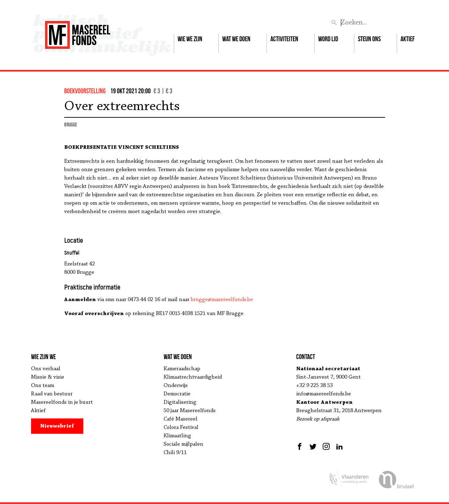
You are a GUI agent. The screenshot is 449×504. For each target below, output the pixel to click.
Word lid (328, 39)
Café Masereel (180, 419)
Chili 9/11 (175, 452)
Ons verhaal (45, 369)
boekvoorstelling (85, 91)
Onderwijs (176, 385)
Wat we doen (236, 39)
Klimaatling (177, 436)
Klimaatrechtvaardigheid (193, 377)
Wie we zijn (190, 39)
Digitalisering (180, 402)
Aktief (408, 39)
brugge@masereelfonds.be (222, 299)
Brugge (70, 124)
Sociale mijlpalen (183, 444)
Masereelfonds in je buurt (62, 402)
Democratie (177, 394)
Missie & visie (47, 377)
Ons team (42, 385)
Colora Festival (181, 427)
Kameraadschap (182, 369)
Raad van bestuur (52, 394)
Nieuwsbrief (57, 426)
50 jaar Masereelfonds (190, 411)
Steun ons (369, 39)
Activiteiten (284, 39)
